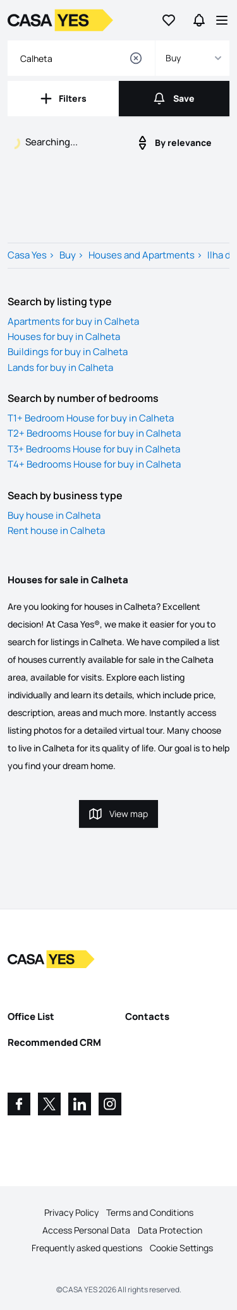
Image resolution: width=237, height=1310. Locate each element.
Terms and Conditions (149, 1212)
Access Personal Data (86, 1230)
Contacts (147, 1016)
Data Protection (170, 1230)
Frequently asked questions (87, 1248)
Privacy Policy (71, 1212)
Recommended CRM (54, 1042)
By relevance (173, 142)
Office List (31, 1016)
